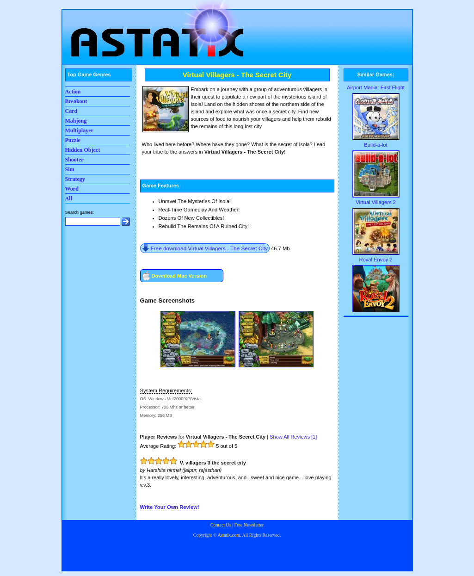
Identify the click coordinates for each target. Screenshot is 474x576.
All (68, 198)
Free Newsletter (249, 524)
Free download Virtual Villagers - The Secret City (209, 248)
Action (73, 91)
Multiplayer (79, 130)
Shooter (74, 159)
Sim (69, 169)
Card (71, 111)
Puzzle (72, 140)
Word (72, 189)
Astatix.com (228, 535)
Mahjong (76, 121)
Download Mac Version (179, 276)
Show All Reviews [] (293, 437)
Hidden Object (82, 150)
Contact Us (220, 524)
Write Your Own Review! (169, 507)
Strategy (75, 179)
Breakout (76, 101)
